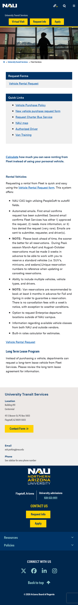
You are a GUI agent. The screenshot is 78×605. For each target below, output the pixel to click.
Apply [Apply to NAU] (38, 523)
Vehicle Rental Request (23, 83)
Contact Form (19, 428)
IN (4, 61)
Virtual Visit (18, 21)
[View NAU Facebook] (34, 570)
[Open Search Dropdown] (64, 6)
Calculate (12, 157)
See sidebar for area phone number (20, 460)
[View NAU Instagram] (54, 570)
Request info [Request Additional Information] (38, 514)
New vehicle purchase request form (38, 111)
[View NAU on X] (23, 570)
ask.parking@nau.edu (14, 449)
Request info (39, 21)
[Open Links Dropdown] (56, 6)
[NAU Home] (9, 5)
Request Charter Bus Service (34, 117)
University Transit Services (16, 15)
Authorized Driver (27, 129)
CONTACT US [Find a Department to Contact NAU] (39, 505)
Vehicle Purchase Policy (31, 105)
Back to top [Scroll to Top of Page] (36, 582)
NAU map (22, 123)
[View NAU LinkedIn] (44, 570)
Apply (58, 21)
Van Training (23, 135)
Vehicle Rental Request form (36, 187)
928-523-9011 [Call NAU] (50, 497)
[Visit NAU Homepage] (39, 477)
